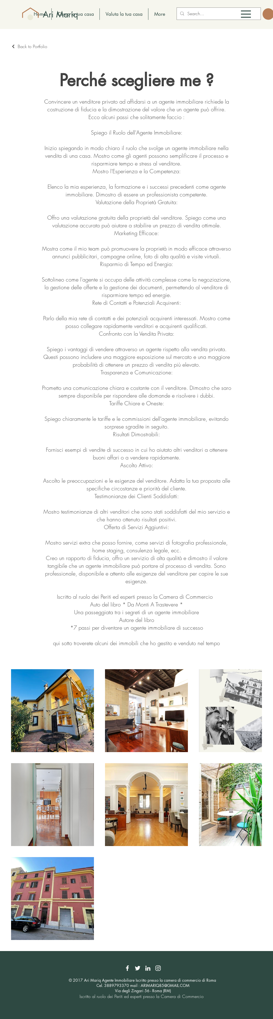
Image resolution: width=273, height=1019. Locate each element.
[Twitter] (137, 968)
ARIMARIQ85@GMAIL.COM (165, 985)
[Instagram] (158, 968)
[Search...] (218, 14)
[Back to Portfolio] (29, 46)
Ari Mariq (60, 14)
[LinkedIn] (147, 968)
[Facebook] (127, 968)
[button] (246, 14)
